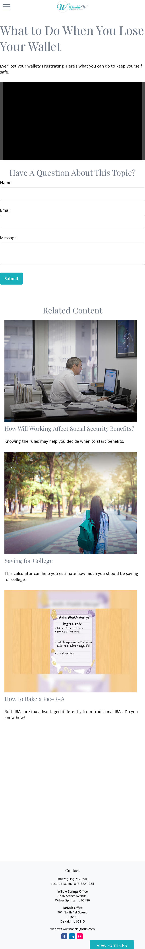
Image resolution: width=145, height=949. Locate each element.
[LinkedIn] (72, 936)
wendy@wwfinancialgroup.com (72, 929)
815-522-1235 (84, 883)
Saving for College (28, 560)
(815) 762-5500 (78, 879)
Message (8, 237)
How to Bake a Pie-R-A (34, 699)
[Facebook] (64, 936)
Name (5, 182)
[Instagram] (80, 936)
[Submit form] (11, 279)
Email (5, 210)
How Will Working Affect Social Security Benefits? (69, 428)
